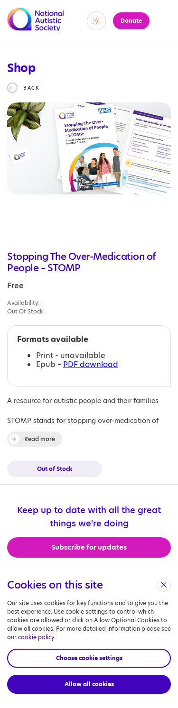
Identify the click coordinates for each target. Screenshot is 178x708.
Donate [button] (131, 21)
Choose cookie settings (89, 658)
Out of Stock (54, 469)
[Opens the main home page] (35, 26)
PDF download (90, 364)
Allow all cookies (89, 684)
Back (31, 87)
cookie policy (36, 637)
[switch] (96, 20)
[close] (164, 585)
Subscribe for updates (89, 547)
